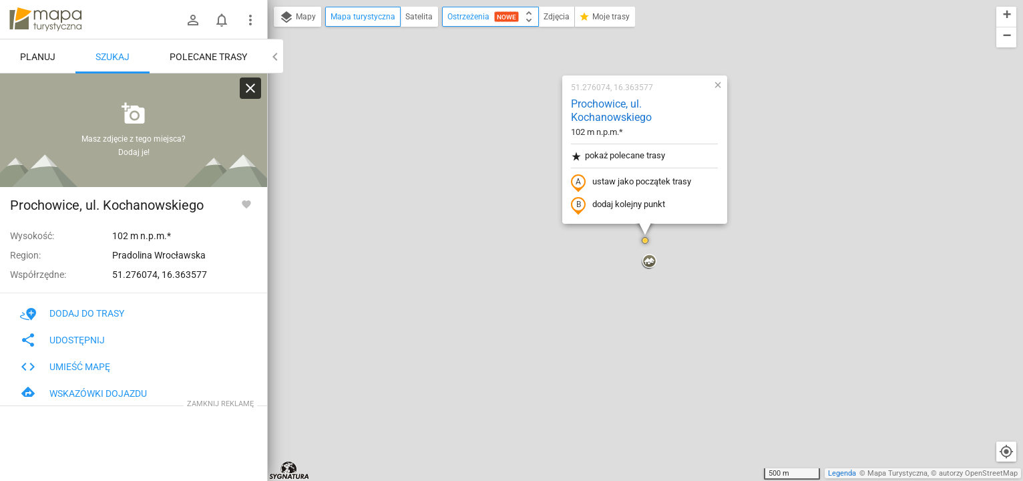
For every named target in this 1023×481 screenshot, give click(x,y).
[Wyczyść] (250, 88)
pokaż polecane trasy (618, 156)
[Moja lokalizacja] (1006, 452)
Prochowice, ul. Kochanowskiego (611, 111)
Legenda (842, 473)
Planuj (37, 56)
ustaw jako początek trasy (631, 182)
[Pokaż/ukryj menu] (250, 20)
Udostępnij (62, 340)
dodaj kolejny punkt (618, 205)
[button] (645, 240)
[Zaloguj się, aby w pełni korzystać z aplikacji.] (246, 203)
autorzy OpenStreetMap (978, 473)
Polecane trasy (208, 56)
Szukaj (112, 56)
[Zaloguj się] (193, 20)
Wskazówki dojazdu (83, 393)
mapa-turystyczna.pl (45, 19)
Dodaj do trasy (72, 313)
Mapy (297, 17)
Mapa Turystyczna (897, 473)
